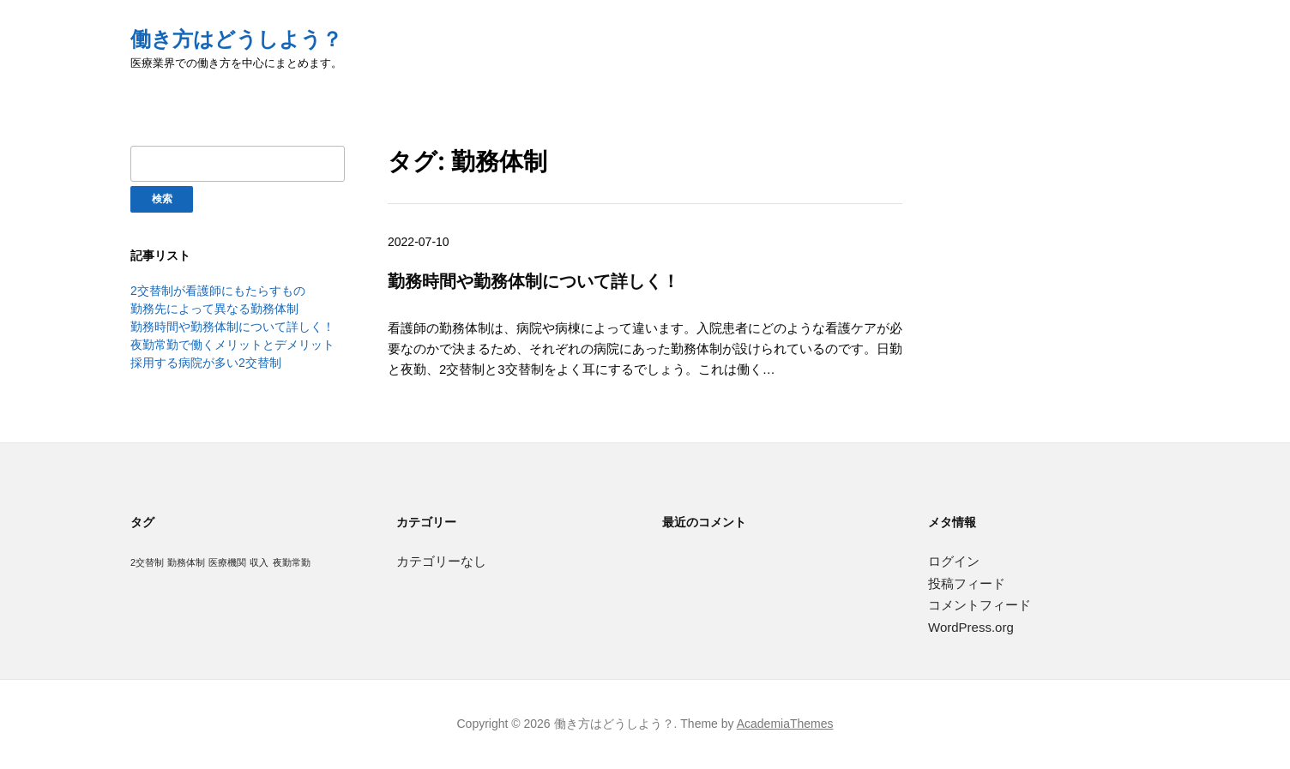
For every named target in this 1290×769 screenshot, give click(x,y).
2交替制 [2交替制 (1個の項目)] (147, 562)
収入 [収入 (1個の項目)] (259, 562)
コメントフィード (979, 605)
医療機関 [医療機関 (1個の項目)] (227, 562)
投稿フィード (966, 583)
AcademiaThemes (785, 723)
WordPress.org (971, 627)
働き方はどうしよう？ (236, 39)
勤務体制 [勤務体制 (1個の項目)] (186, 562)
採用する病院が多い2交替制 (205, 362)
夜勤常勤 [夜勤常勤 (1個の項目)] (291, 562)
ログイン (954, 561)
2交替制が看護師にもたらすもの (217, 290)
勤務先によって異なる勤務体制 (214, 308)
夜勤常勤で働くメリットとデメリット (232, 344)
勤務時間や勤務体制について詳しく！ (232, 326)
